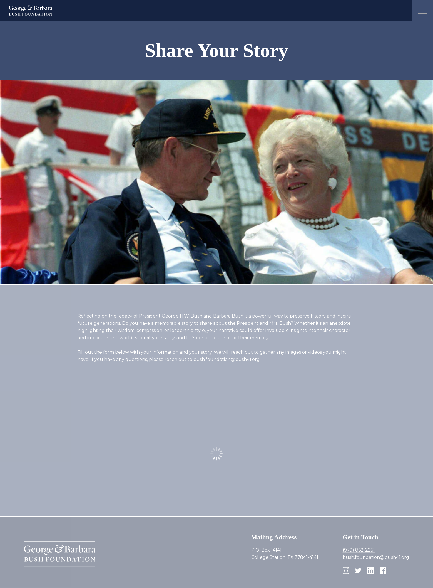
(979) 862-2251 (359, 550)
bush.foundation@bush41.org (226, 359)
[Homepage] (31, 10)
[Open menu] (422, 10)
